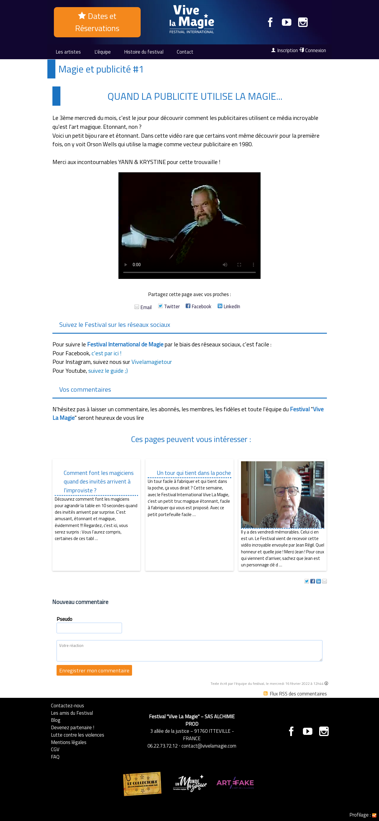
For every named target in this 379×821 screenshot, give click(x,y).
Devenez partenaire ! (72, 727)
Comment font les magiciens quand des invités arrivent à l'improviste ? (99, 481)
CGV (55, 749)
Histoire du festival (143, 51)
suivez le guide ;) (108, 370)
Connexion (312, 50)
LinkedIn (229, 306)
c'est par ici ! (106, 353)
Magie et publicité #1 (101, 69)
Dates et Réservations (97, 22)
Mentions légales (68, 742)
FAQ (55, 756)
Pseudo (64, 619)
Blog (55, 720)
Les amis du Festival (72, 712)
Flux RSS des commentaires (295, 693)
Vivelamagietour (151, 361)
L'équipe (102, 51)
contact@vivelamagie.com (209, 745)
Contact (185, 51)
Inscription (284, 50)
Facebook (198, 306)
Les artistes (68, 51)
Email (143, 307)
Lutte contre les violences (77, 734)
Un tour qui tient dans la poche (194, 472)
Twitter (169, 306)
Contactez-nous (67, 705)
